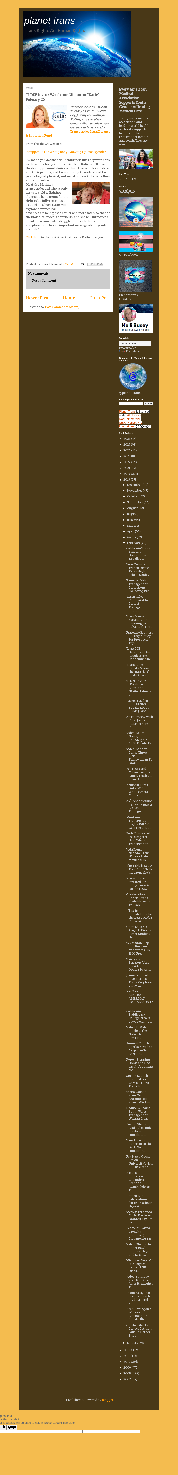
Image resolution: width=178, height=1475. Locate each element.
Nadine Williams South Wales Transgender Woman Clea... (138, 1113)
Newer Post (37, 297)
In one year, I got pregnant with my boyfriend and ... (138, 1298)
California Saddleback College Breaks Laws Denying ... (139, 1016)
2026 (127, 439)
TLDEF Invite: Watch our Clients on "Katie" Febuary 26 (138, 688)
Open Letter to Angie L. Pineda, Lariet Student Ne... (139, 932)
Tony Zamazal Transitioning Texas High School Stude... (137, 569)
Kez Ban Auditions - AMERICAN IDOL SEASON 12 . (139, 998)
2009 (127, 1367)
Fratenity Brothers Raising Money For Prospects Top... (139, 638)
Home (69, 297)
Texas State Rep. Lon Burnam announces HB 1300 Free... (138, 948)
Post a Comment (44, 280)
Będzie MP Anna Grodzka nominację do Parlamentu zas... (139, 1233)
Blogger (107, 1400)
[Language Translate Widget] (135, 343)
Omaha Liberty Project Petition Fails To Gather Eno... (139, 1330)
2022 (127, 462)
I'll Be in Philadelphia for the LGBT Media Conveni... (139, 916)
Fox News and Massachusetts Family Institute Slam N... (139, 774)
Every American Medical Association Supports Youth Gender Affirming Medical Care (134, 100)
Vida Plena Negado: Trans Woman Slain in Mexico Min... (139, 855)
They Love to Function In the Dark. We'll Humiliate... (139, 1145)
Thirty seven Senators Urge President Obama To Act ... (138, 964)
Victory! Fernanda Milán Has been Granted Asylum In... (139, 1217)
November (135, 490)
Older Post (100, 297)
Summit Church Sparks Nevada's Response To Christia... (139, 1049)
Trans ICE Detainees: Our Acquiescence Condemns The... (139, 654)
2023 (127, 456)
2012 (127, 1350)
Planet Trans (127, 411)
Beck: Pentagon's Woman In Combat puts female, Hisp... (138, 1314)
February (134, 543)
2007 (127, 1379)
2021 (127, 468)
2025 (127, 444)
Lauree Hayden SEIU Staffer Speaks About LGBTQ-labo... (137, 706)
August (132, 508)
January (133, 1343)
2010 (127, 1362)
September (135, 502)
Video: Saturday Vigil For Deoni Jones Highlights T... (139, 1282)
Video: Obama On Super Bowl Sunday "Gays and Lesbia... (138, 1249)
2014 (127, 473)
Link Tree (130, 179)
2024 (127, 450)
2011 (126, 1356)
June (130, 520)
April (131, 531)
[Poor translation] (12, 1427)
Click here (33, 237)
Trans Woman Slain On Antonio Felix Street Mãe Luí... (138, 1097)
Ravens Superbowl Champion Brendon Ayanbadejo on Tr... (138, 1181)
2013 (127, 479)
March (132, 537)
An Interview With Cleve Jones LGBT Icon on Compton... (139, 722)
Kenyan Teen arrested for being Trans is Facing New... (137, 883)
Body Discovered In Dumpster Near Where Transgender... (138, 838)
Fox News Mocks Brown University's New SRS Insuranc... (139, 1162)
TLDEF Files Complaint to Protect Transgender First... (137, 603)
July (130, 514)
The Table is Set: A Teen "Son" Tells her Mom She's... (139, 869)
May (130, 525)
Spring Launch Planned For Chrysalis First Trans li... (137, 1081)
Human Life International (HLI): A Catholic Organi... (139, 1201)
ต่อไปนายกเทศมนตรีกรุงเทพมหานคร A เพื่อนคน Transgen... (139, 806)
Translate (129, 351)
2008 (127, 1373)
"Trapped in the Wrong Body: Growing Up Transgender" (66, 152)
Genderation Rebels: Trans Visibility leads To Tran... (138, 900)
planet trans (49, 20)
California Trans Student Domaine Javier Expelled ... (138, 553)
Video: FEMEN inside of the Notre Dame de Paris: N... (138, 1032)
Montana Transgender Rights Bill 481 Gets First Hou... (138, 822)
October (133, 496)
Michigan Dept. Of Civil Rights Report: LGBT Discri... (139, 1266)
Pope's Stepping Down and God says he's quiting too (139, 1065)
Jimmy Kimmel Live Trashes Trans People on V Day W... (139, 980)
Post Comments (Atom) (62, 307)
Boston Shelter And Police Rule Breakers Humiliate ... (139, 1129)
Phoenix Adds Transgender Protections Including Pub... (138, 586)
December (134, 484)
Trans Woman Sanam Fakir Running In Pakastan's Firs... (139, 621)
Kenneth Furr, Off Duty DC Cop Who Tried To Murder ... (139, 790)
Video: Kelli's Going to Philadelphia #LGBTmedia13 (138, 738)
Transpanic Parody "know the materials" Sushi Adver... (137, 670)
